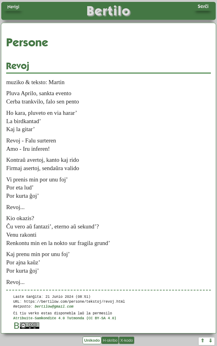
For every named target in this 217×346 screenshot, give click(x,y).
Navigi (13, 7)
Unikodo (92, 340)
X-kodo (126, 340)
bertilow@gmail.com (54, 306)
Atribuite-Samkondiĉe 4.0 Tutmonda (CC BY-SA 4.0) (64, 318)
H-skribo (110, 340)
